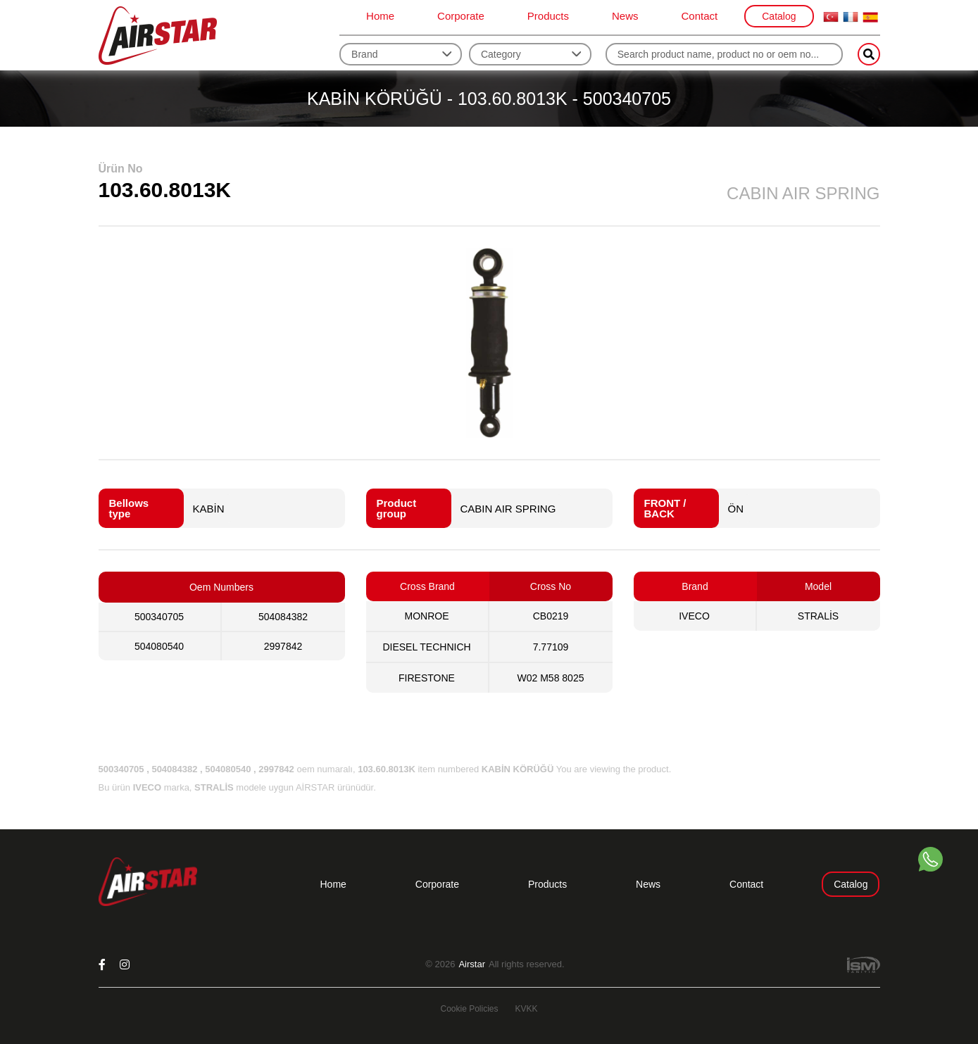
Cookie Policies (469, 1009)
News (625, 16)
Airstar (471, 964)
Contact (700, 16)
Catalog (779, 16)
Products (548, 16)
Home (380, 16)
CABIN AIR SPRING (508, 508)
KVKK (526, 1009)
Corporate (460, 16)
